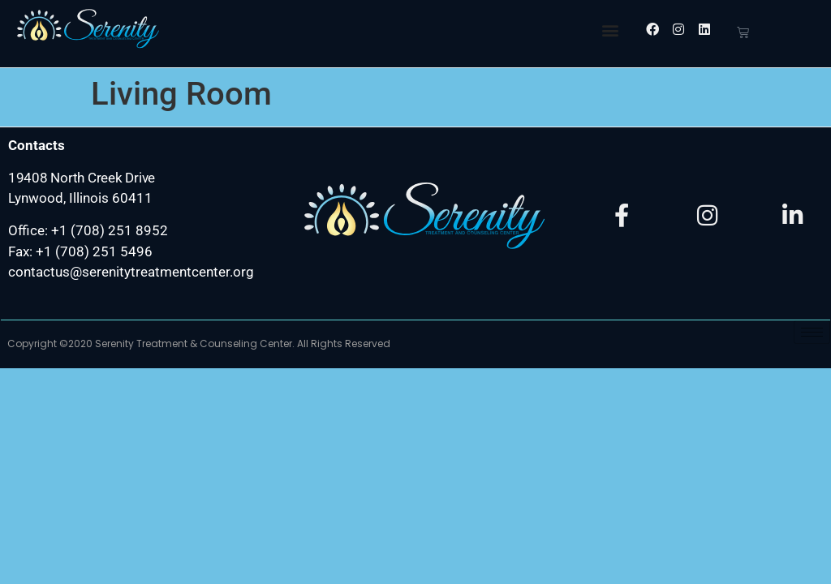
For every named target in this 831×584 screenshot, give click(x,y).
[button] (609, 29)
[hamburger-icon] (812, 332)
